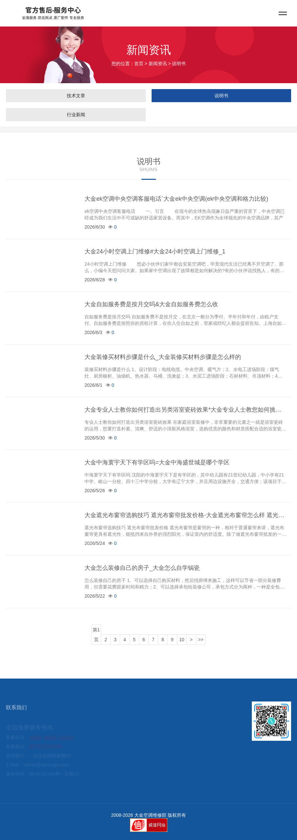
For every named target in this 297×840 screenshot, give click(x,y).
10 (181, 639)
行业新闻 (76, 114)
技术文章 (76, 95)
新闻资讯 (158, 63)
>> (200, 639)
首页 (138, 63)
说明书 (221, 95)
